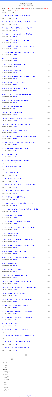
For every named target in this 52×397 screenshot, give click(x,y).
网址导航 (5, 390)
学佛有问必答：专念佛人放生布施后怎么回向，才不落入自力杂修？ (19, 34)
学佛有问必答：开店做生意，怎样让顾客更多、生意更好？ (16, 191)
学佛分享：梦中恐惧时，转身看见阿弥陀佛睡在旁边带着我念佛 (18, 335)
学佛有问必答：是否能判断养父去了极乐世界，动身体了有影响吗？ (19, 76)
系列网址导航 (29, 395)
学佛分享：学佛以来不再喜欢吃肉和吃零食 (13, 70)
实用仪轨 (34, 8)
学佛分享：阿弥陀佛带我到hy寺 (10, 172)
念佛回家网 (6, 374)
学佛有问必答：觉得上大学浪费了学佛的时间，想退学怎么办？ (18, 281)
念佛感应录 (6, 372)
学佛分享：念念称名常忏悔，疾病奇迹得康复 (13, 112)
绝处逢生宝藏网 (6, 379)
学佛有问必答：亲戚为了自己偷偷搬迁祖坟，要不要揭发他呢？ (18, 311)
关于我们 (5, 367)
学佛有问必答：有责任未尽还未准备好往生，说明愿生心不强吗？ (18, 317)
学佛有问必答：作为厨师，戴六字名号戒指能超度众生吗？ (16, 341)
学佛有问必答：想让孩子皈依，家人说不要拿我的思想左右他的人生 (19, 245)
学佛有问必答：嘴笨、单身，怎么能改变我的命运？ (15, 130)
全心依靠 (4, 10)
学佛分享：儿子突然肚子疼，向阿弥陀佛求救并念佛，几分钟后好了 (19, 22)
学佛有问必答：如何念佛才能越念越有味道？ (13, 178)
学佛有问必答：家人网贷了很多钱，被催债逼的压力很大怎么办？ (18, 203)
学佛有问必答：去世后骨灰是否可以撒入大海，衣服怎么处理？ (18, 28)
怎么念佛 (12, 8)
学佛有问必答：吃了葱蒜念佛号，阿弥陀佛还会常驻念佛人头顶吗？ (19, 257)
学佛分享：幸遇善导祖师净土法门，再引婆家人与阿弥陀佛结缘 (18, 46)
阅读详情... (15, 18)
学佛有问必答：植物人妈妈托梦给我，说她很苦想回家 (15, 100)
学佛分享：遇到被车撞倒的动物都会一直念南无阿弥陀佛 (16, 88)
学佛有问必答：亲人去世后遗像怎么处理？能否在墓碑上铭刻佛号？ (19, 136)
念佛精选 (19, 8)
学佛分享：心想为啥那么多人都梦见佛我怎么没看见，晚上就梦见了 (19, 142)
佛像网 (5, 382)
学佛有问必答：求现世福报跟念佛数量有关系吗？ (14, 64)
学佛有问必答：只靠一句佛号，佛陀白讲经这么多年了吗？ (16, 40)
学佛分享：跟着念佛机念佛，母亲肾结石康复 (13, 197)
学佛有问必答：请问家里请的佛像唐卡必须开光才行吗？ (16, 275)
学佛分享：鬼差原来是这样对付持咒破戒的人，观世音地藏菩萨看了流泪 (20, 209)
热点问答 (5, 365)
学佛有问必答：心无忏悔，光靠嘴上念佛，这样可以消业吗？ (17, 221)
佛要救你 (5, 384)
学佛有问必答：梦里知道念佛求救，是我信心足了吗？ (15, 148)
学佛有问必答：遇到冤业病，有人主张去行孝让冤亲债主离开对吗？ (19, 287)
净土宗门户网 (6, 389)
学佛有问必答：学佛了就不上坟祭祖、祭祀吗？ (14, 82)
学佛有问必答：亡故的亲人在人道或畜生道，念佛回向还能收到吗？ (19, 185)
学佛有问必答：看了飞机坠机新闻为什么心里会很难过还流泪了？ (18, 94)
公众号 (30, 8)
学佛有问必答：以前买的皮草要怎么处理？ (13, 106)
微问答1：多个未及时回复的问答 (10, 58)
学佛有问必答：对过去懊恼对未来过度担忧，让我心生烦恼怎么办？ (19, 227)
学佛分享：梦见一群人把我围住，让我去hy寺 (13, 293)
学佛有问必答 (6, 376)
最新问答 (4, 8)
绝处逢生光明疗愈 (7, 371)
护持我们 (12, 10)
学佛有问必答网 (26, 4)
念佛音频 (42, 8)
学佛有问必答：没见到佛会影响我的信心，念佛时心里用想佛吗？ (18, 52)
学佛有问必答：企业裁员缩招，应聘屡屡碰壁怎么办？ (15, 348)
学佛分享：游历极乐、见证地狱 (10, 233)
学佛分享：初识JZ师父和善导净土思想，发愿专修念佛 (15, 305)
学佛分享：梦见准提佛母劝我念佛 (10, 323)
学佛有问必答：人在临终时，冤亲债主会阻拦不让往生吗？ (16, 124)
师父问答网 (6, 377)
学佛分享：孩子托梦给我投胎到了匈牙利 (12, 166)
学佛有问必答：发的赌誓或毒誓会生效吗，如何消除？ (15, 160)
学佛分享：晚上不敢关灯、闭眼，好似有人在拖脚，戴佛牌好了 (18, 118)
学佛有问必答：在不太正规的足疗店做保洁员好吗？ (15, 329)
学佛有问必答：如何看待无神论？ (10, 154)
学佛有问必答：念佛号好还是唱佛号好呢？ (13, 269)
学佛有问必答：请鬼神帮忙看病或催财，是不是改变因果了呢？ (18, 239)
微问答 (15, 8)
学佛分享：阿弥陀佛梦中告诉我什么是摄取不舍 (14, 251)
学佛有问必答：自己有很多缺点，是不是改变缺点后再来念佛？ (18, 16)
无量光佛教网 (6, 387)
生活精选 (38, 8)
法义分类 (8, 10)
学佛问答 (5, 364)
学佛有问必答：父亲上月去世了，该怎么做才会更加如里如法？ (18, 299)
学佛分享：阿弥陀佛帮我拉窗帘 (10, 263)
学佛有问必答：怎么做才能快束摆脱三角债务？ (14, 215)
